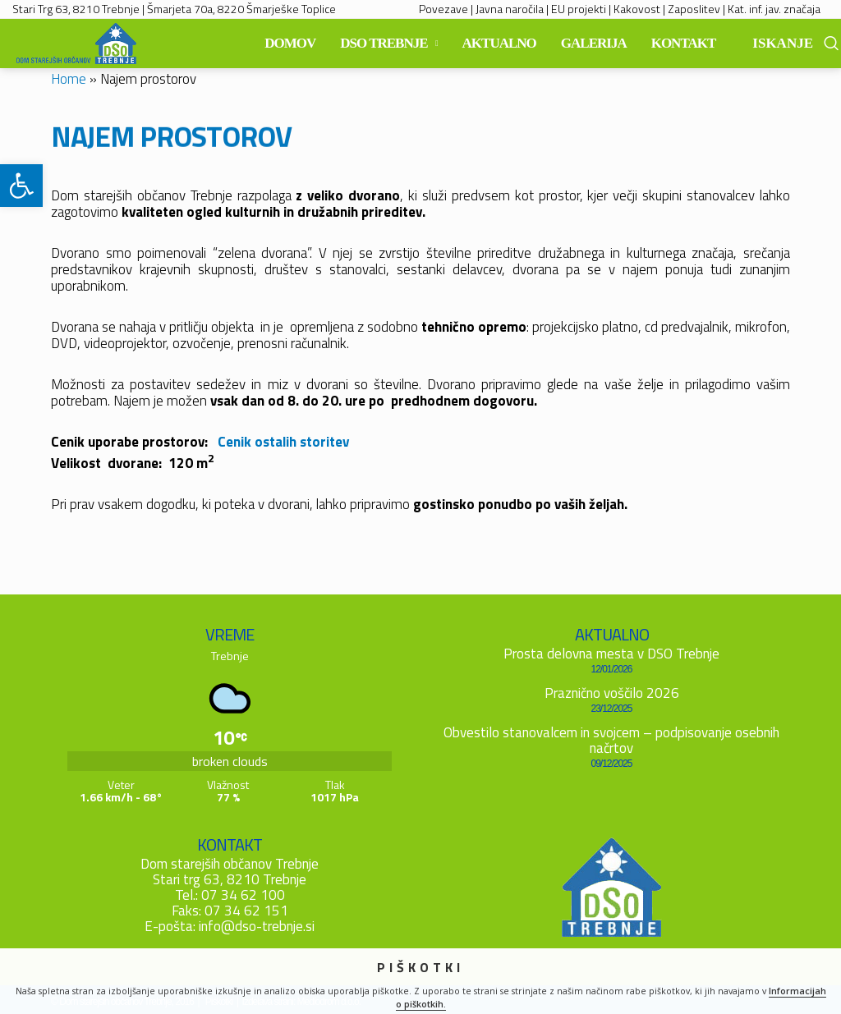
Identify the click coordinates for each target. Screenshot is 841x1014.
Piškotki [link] (218, 1001)
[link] (21, 185)
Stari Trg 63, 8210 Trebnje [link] (76, 8)
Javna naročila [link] (510, 8)
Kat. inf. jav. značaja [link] (774, 8)
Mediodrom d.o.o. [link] (329, 1001)
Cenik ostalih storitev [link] (283, 441)
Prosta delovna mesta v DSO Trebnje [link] (611, 653)
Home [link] (68, 78)
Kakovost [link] (637, 8)
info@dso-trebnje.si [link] (257, 926)
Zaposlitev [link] (694, 8)
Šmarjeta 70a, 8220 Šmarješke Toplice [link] (241, 8)
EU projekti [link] (578, 8)
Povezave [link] (443, 8)
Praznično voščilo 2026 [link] (612, 693)
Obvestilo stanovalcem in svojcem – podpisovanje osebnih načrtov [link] (611, 740)
